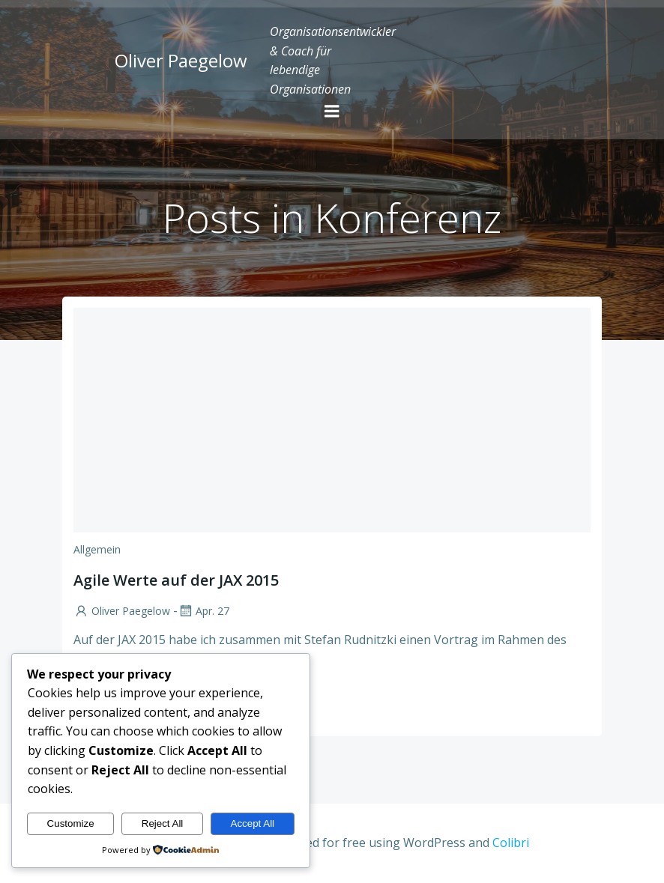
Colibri (510, 842)
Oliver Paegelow (121, 611)
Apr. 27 (203, 611)
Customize (70, 823)
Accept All (253, 823)
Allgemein (97, 549)
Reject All (163, 823)
